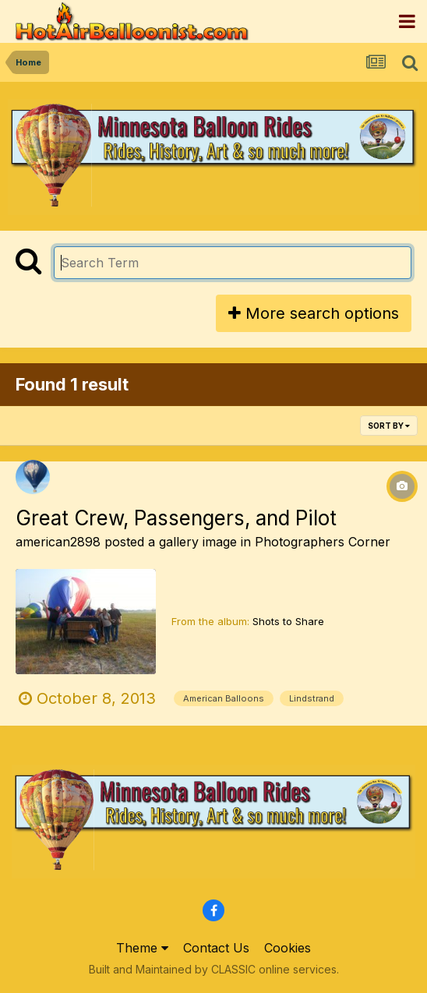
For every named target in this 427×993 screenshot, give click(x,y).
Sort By (389, 425)
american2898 (58, 542)
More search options (313, 313)
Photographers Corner (322, 542)
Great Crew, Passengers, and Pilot (176, 518)
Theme (142, 948)
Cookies (287, 948)
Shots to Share (288, 621)
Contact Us (216, 948)
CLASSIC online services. (275, 969)
